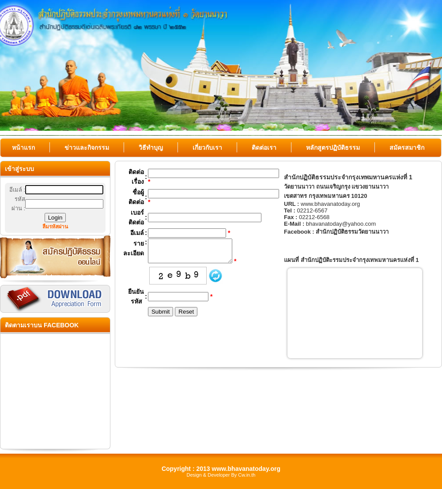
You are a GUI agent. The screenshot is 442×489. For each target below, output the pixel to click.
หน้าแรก (23, 147)
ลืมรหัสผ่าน (55, 227)
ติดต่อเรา (264, 147)
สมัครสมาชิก (406, 147)
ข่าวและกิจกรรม (86, 147)
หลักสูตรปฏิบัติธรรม (333, 147)
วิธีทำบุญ (151, 147)
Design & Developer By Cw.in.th (221, 475)
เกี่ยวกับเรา (207, 147)
